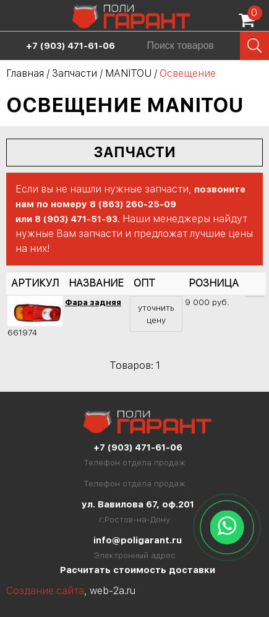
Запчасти (74, 73)
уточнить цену (156, 314)
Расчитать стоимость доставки (137, 570)
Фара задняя (93, 302)
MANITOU (128, 73)
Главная (25, 73)
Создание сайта (45, 591)
